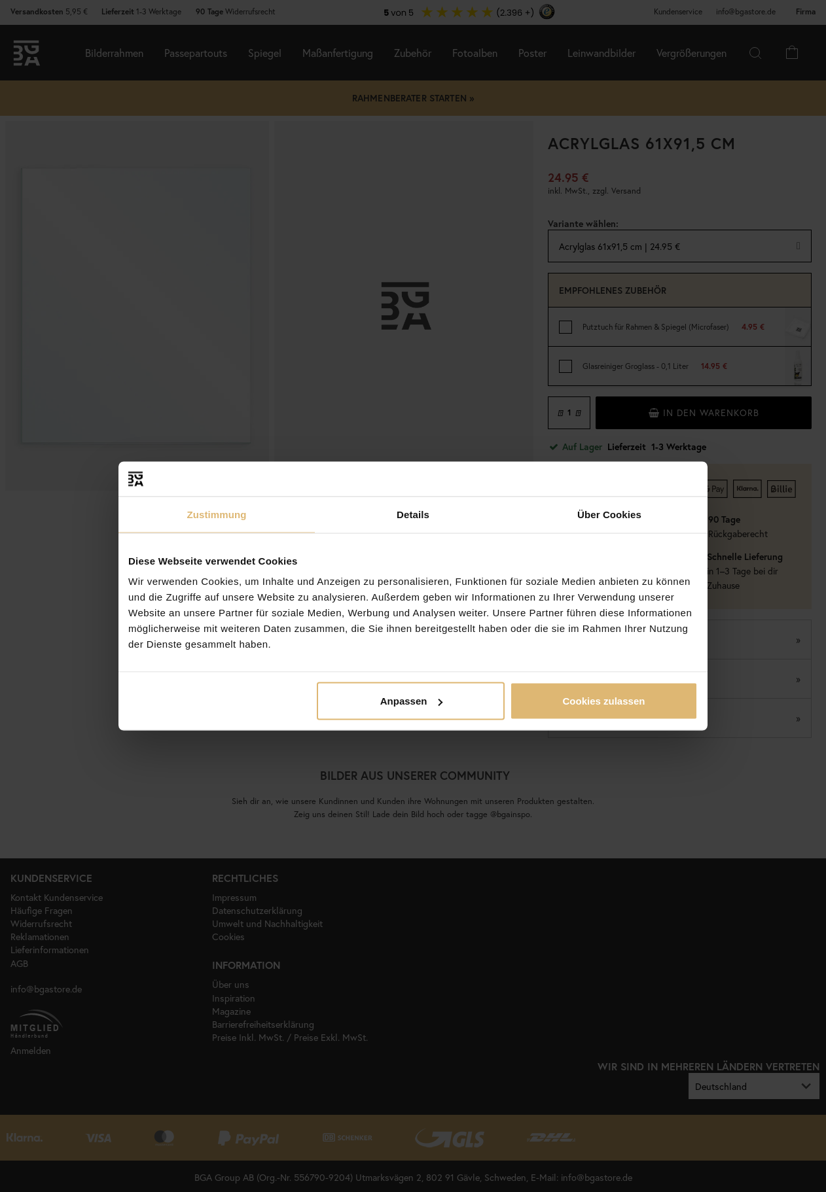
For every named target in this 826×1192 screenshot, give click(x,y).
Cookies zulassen (604, 701)
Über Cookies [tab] (609, 513)
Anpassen (411, 701)
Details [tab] (413, 513)
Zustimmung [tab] (217, 513)
